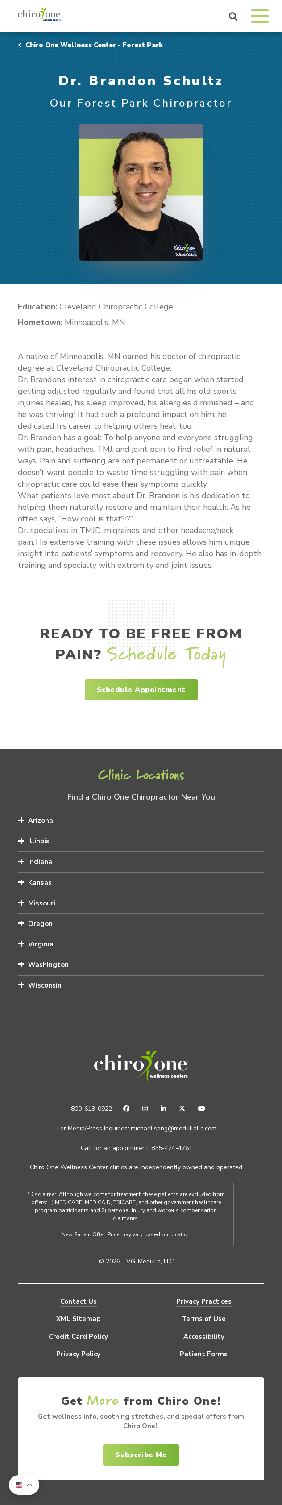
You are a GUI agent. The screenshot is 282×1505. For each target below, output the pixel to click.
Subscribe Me (141, 1455)
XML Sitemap (78, 1318)
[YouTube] (201, 1109)
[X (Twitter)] (182, 1109)
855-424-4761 (171, 1148)
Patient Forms (204, 1354)
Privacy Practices (204, 1301)
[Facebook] (126, 1109)
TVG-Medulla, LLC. (148, 1262)
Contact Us (78, 1301)
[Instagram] (145, 1109)
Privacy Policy (78, 1354)
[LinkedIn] (163, 1109)
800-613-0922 (91, 1109)
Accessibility (203, 1336)
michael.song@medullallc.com (173, 1129)
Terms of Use (204, 1318)
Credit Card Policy (78, 1336)
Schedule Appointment (141, 690)
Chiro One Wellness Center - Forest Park (90, 45)
